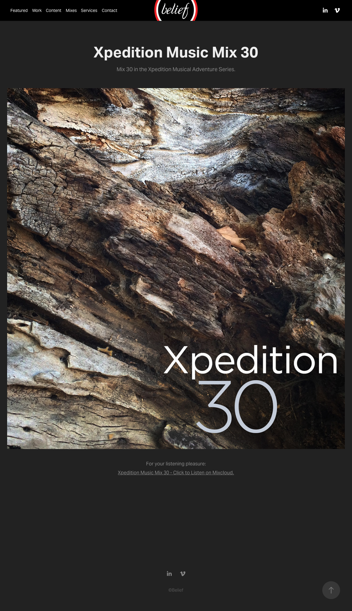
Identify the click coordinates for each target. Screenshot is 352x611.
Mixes (71, 10)
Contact (109, 10)
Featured (19, 10)
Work (37, 10)
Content (53, 10)
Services (89, 10)
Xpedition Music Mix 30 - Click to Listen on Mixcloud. (176, 473)
